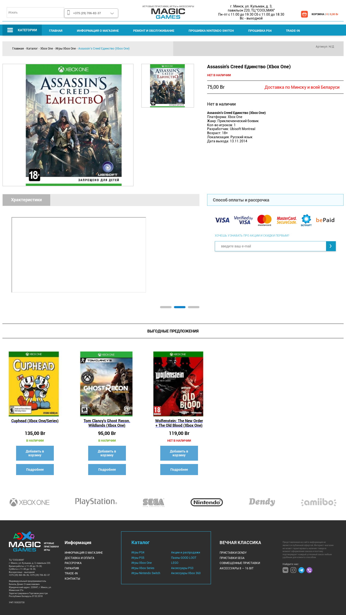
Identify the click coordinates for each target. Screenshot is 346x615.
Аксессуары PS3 (182, 568)
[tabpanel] (101, 254)
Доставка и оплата (79, 558)
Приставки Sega (232, 558)
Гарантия (72, 568)
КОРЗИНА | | (325, 14)
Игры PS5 (137, 557)
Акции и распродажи (185, 552)
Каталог (32, 48)
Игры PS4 (137, 552)
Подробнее (35, 469)
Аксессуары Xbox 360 (186, 573)
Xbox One (46, 48)
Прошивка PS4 (260, 30)
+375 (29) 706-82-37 (87, 13)
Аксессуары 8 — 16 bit (236, 568)
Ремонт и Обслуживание (153, 30)
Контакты (72, 578)
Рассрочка (73, 563)
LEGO (174, 563)
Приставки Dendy (233, 552)
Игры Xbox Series (142, 568)
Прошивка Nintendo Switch (211, 30)
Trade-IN (293, 30)
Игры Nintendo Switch (145, 573)
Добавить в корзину (35, 453)
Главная (55, 30)
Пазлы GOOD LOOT (183, 557)
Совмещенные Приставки (240, 563)
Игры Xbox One (66, 48)
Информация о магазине (98, 30)
